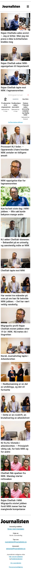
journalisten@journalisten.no (16, 542)
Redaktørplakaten (16, 559)
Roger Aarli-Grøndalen (16, 529)
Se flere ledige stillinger (15, 122)
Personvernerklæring (16, 567)
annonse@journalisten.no (15, 549)
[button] (28, 95)
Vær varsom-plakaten (16, 557)
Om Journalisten (15, 563)
